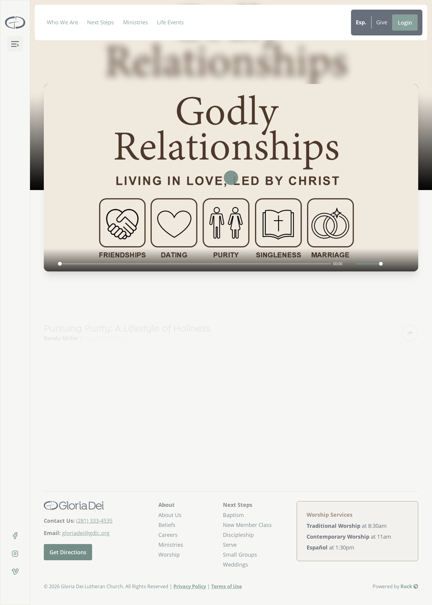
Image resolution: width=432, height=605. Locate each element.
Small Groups (240, 554)
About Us (170, 515)
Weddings (235, 564)
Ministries (135, 22)
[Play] (51, 263)
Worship (169, 554)
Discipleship (238, 534)
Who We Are (62, 22)
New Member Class (247, 524)
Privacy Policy (189, 586)
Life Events (170, 22)
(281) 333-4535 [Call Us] (94, 520)
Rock (409, 586)
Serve (230, 544)
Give (381, 22)
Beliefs (167, 524)
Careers (168, 534)
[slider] (194, 264)
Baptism (233, 515)
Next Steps (100, 22)
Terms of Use (226, 586)
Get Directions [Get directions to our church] (68, 552)
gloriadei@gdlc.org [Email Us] (86, 533)
